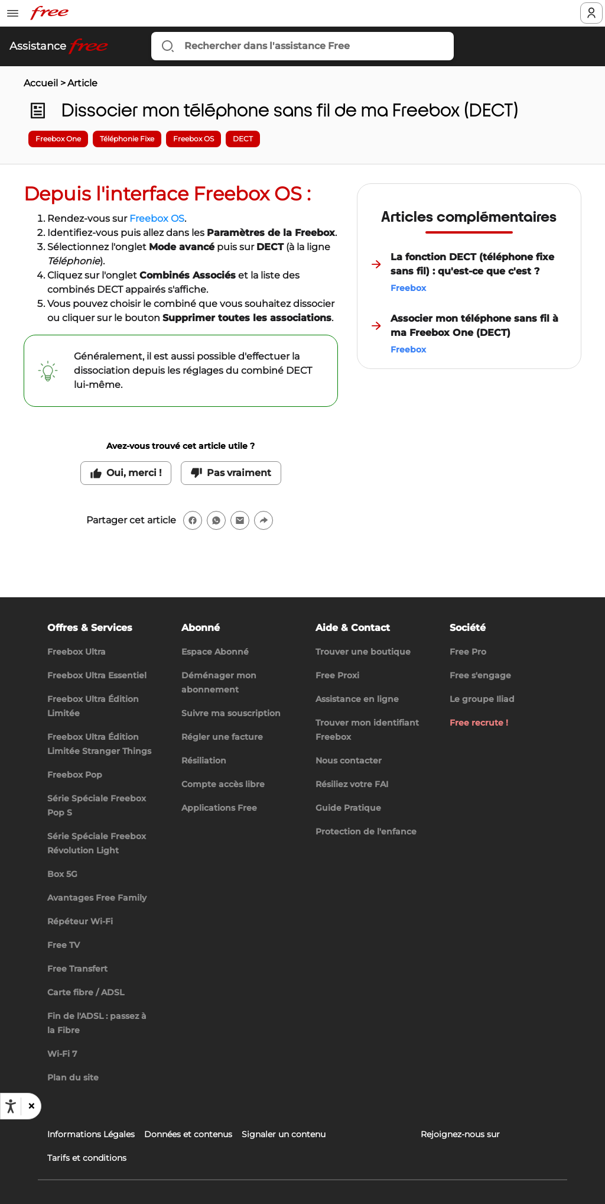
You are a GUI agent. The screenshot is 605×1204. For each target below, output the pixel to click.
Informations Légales (91, 1134)
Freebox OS (156, 218)
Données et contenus (188, 1134)
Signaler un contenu (284, 1134)
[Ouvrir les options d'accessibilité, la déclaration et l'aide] (11, 1106)
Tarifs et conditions (86, 1158)
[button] (31, 1106)
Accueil (41, 83)
